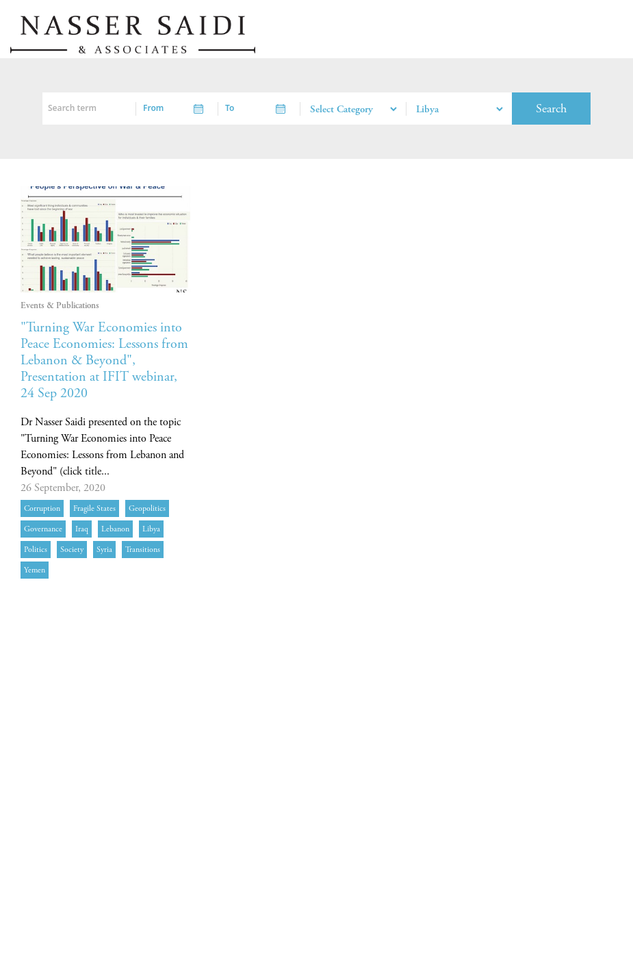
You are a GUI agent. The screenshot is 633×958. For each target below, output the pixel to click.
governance (43, 529)
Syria (104, 549)
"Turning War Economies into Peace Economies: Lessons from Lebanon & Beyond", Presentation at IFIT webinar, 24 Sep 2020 (104, 360)
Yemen (34, 570)
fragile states (94, 508)
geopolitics (147, 508)
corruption (42, 508)
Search (551, 108)
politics (35, 549)
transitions (142, 549)
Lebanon (115, 529)
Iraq (81, 529)
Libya (151, 529)
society (71, 549)
